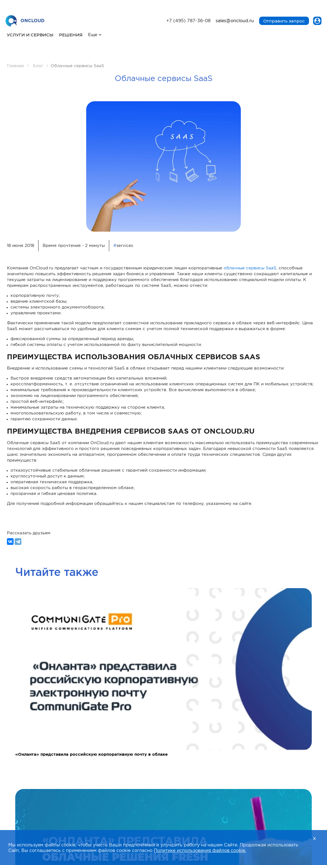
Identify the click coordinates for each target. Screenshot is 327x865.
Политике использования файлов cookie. (200, 851)
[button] (156, 677)
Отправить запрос (284, 21)
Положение (250, 732)
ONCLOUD (25, 21)
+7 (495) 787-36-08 (188, 21)
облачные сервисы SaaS (250, 268)
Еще (92, 35)
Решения (71, 34)
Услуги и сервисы (30, 34)
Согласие (77, 738)
